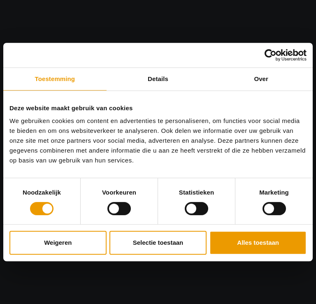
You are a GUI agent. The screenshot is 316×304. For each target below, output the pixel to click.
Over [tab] (261, 78)
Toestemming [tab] (55, 78)
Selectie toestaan (158, 242)
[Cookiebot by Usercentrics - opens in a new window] (271, 55)
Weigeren (58, 242)
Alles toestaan (258, 242)
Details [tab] (158, 78)
